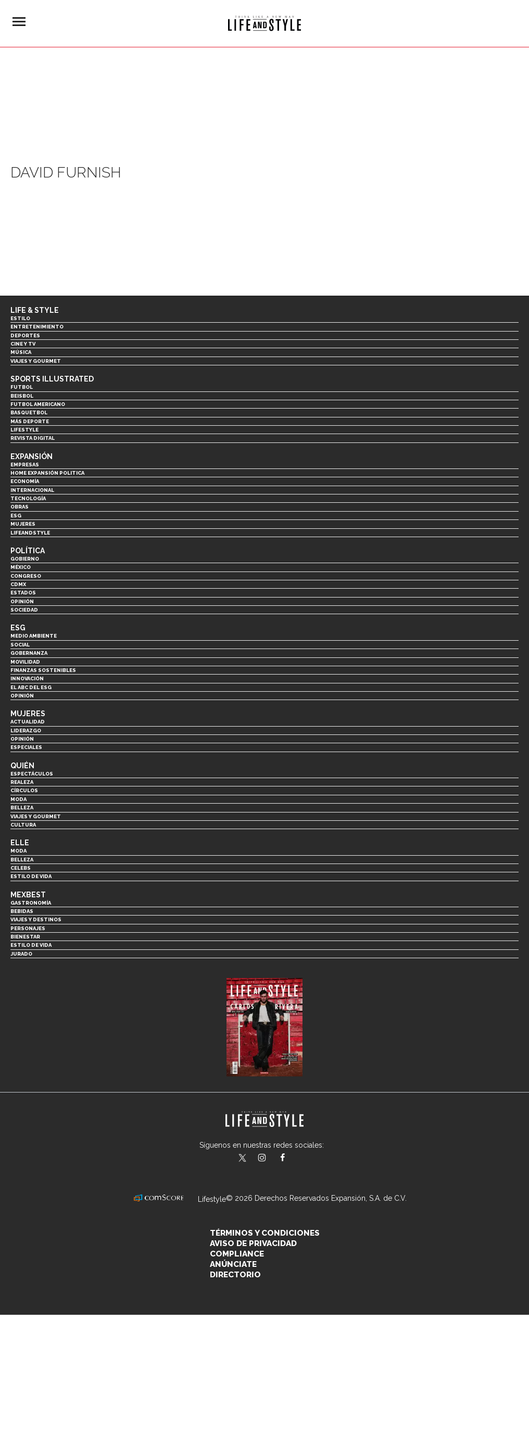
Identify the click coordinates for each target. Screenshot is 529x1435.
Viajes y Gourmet (35, 361)
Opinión (22, 601)
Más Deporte (29, 421)
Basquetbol (28, 412)
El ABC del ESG (31, 687)
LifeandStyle (30, 533)
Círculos (24, 790)
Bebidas (21, 911)
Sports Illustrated (52, 379)
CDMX (18, 584)
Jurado (21, 954)
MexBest (28, 895)
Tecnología (28, 498)
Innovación (27, 678)
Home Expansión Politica (47, 473)
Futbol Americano (37, 404)
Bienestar (25, 936)
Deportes (25, 335)
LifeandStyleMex (243, 1158)
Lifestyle (24, 430)
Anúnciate (233, 1264)
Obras (19, 507)
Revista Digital (32, 438)
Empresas (24, 464)
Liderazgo (25, 730)
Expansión (31, 456)
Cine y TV (22, 344)
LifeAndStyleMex (291, 1158)
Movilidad (25, 662)
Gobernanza (28, 653)
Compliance (237, 1254)
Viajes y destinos (35, 919)
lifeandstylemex (271, 1158)
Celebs (20, 868)
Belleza (21, 807)
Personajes (27, 928)
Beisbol (21, 396)
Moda (18, 799)
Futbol (21, 387)
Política (27, 551)
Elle (19, 843)
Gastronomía (30, 903)
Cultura (23, 825)
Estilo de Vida (31, 945)
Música (20, 352)
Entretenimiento (37, 326)
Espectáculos (31, 774)
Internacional (32, 490)
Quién (22, 765)
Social (20, 644)
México (20, 567)
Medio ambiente (33, 636)
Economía (24, 481)
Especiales (26, 747)
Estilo (20, 318)
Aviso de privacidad (253, 1243)
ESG (15, 515)
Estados (23, 592)
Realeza (21, 782)
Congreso (25, 576)
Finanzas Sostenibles (43, 670)
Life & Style (34, 310)
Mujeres (22, 524)
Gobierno (24, 559)
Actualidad (27, 722)
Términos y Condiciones (265, 1233)
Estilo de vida (31, 876)
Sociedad (24, 610)
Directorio (235, 1274)
